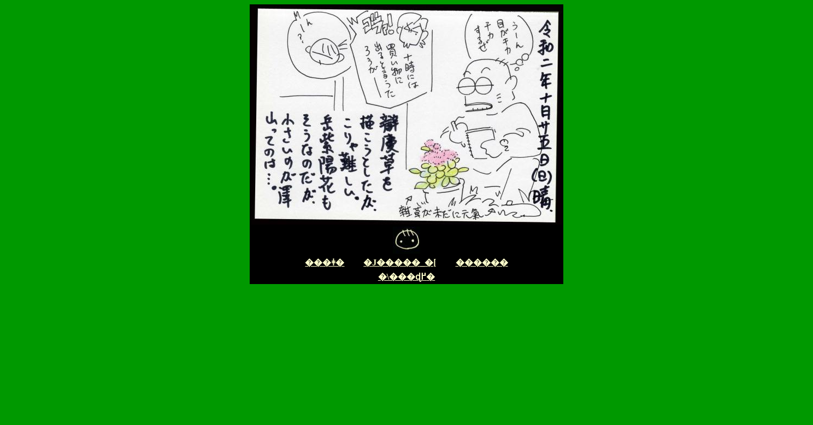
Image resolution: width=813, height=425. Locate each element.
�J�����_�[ (399, 262)
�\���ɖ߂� (406, 276)
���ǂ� (324, 262)
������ (482, 262)
